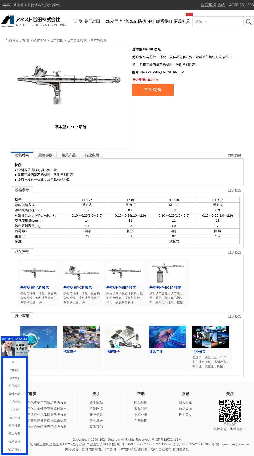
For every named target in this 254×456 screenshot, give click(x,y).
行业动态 (128, 21)
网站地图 (140, 402)
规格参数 (45, 155)
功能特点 (22, 155)
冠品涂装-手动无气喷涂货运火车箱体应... (39, 421)
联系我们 (164, 21)
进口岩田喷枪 (148, 449)
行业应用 (92, 155)
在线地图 (140, 421)
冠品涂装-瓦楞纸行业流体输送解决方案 (38, 415)
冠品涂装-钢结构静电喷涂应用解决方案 (38, 427)
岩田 (249, 22)
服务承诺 (96, 421)
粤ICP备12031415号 (166, 439)
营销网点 (96, 408)
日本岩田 (56, 40)
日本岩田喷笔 (77, 40)
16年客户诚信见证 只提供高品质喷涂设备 (30, 5)
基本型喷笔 (98, 40)
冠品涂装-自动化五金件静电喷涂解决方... (39, 408)
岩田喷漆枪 (180, 449)
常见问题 (140, 408)
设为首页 (185, 415)
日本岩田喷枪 (127, 449)
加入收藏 (185, 402)
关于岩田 (92, 21)
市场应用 (110, 21)
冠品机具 (182, 21)
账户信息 (96, 415)
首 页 (77, 21)
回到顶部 (234, 156)
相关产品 (69, 155)
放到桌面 (185, 408)
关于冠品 (96, 402)
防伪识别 (146, 21)
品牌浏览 (39, 40)
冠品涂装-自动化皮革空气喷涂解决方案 (38, 402)
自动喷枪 (165, 449)
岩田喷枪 (95, 449)
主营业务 (140, 415)
